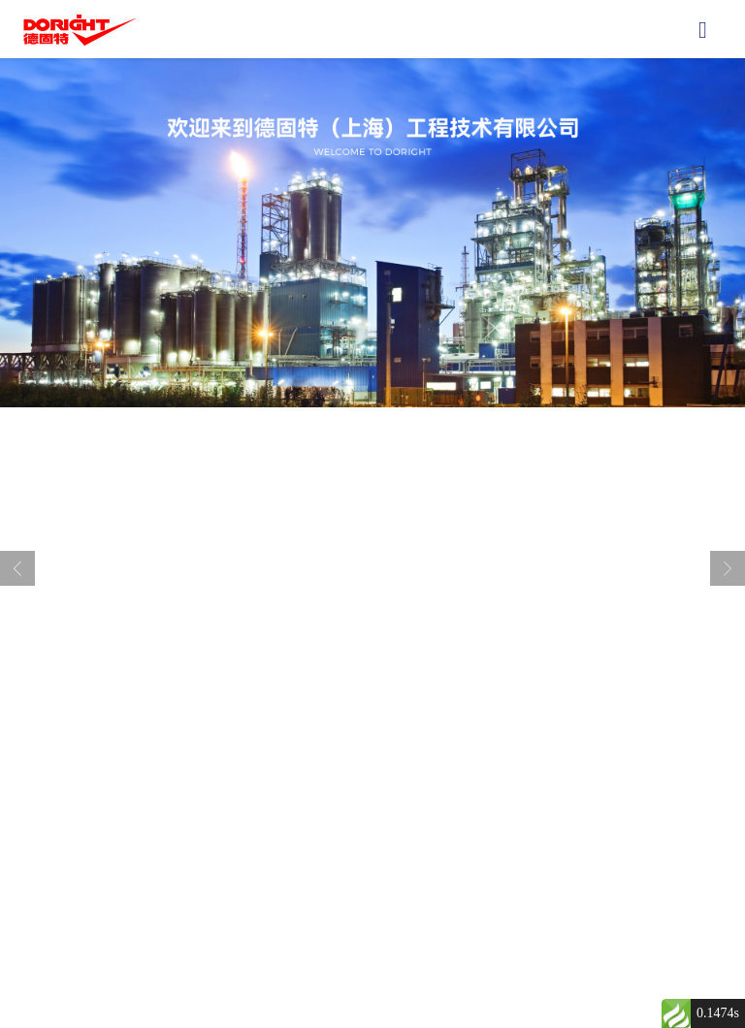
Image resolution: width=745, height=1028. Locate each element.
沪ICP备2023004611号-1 (511, 974)
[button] (357, 738)
